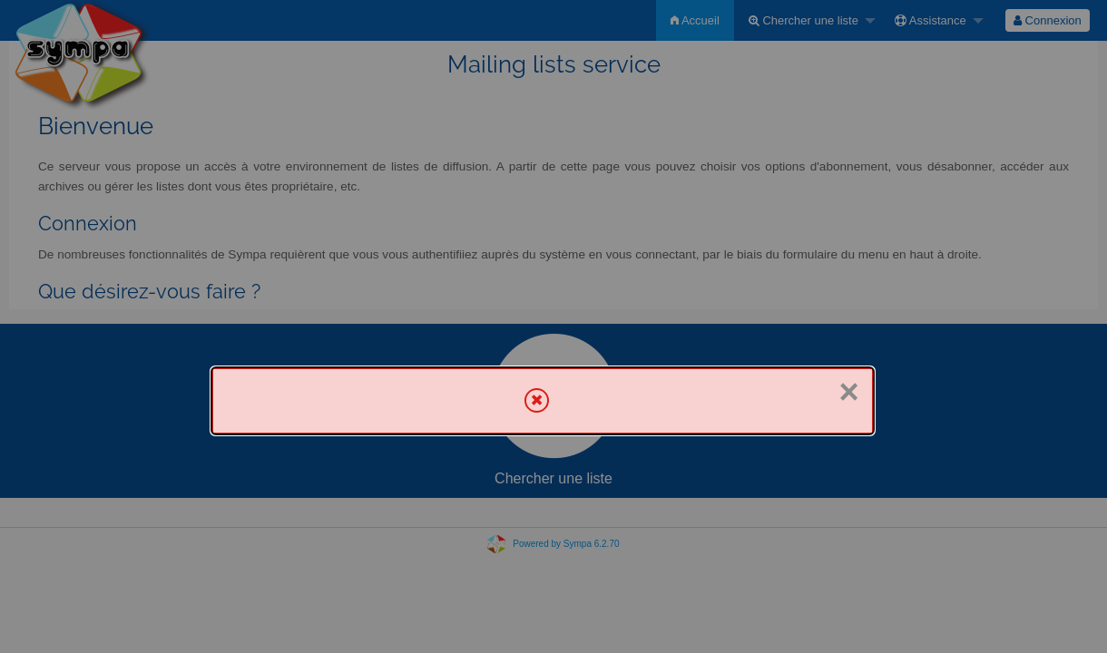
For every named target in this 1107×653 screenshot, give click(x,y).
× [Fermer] (849, 392)
